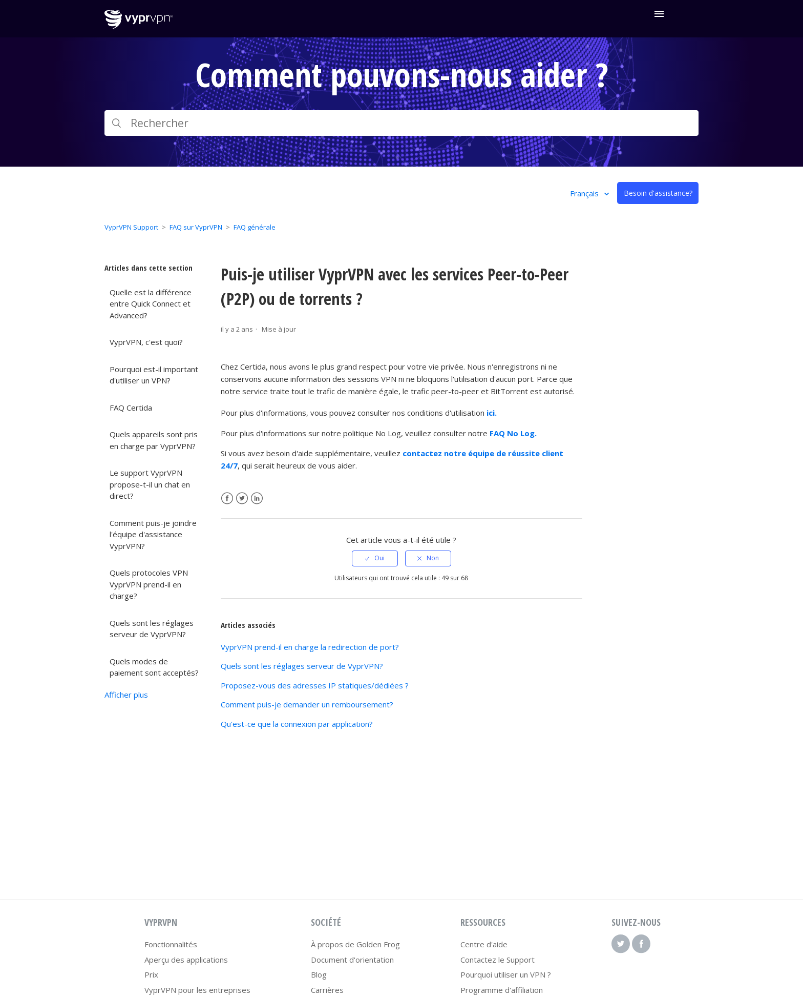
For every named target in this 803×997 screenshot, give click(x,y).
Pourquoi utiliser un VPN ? (505, 974)
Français (585, 193)
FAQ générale (255, 227)
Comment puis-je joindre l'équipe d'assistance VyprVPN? (153, 534)
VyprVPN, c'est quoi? (146, 342)
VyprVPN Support (131, 227)
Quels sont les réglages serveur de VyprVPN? (152, 629)
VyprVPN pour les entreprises (197, 990)
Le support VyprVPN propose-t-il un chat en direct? (150, 484)
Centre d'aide (484, 944)
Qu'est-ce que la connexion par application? (297, 724)
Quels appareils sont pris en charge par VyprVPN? (154, 440)
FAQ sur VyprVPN (196, 227)
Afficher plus (126, 694)
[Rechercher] (401, 123)
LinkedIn (256, 498)
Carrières (327, 990)
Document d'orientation (352, 959)
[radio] (375, 558)
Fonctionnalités (170, 944)
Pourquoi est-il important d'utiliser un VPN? (154, 375)
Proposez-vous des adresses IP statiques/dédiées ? (315, 685)
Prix (151, 974)
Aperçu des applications (186, 959)
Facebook (227, 498)
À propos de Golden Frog (355, 944)
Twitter (242, 498)
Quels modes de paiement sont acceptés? (154, 667)
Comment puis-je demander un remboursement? (307, 704)
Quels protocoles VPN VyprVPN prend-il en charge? (149, 584)
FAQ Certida (131, 407)
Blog (319, 974)
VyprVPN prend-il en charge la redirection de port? (310, 647)
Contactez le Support (497, 959)
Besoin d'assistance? (658, 193)
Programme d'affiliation (501, 990)
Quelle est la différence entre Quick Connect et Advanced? (151, 303)
